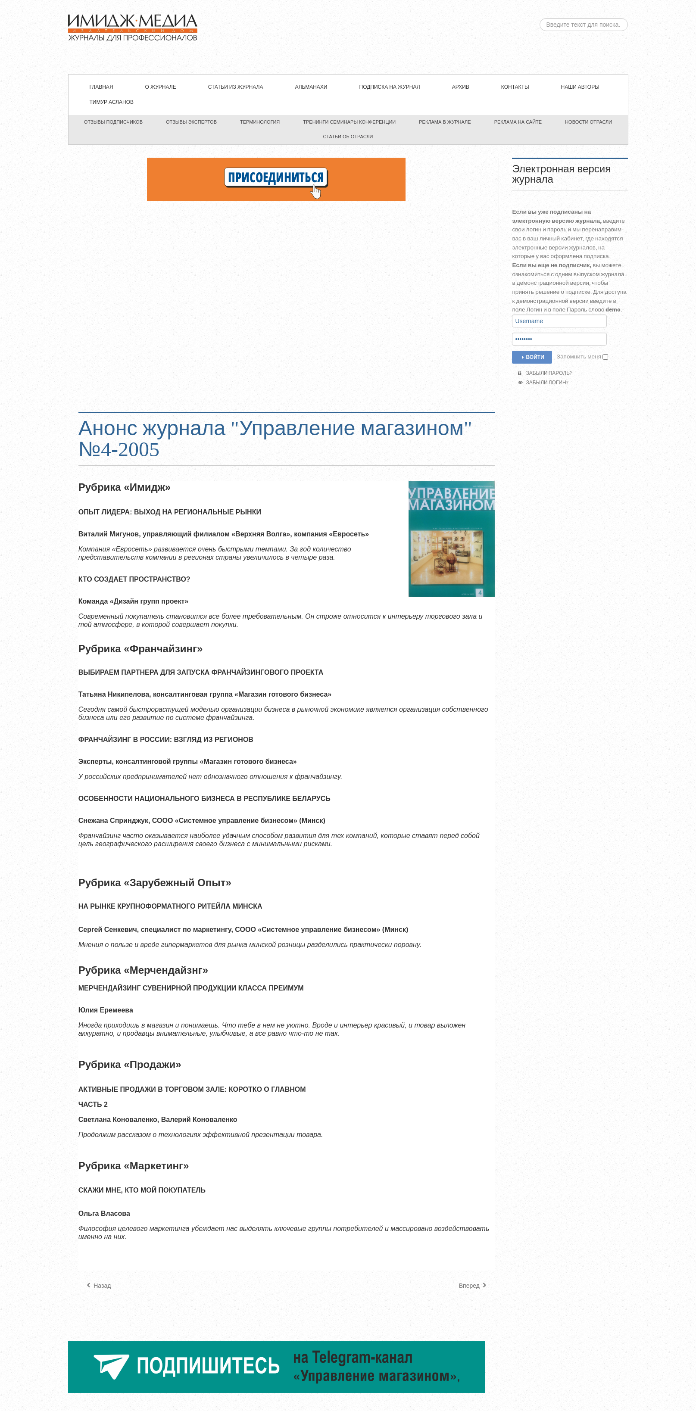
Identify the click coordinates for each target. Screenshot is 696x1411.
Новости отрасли (588, 122)
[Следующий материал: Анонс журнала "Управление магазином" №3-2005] (474, 1286)
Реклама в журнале (445, 122)
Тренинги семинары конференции (349, 122)
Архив (460, 87)
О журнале (160, 87)
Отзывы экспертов (191, 122)
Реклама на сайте (518, 122)
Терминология (260, 122)
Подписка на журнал (389, 87)
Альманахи (311, 87)
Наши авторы (580, 87)
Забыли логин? (543, 383)
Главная (101, 87)
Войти (532, 357)
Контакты (515, 87)
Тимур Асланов (112, 102)
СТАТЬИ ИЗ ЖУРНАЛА (235, 87)
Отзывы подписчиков (113, 122)
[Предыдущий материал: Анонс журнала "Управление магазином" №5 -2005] (98, 1286)
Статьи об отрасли (348, 136)
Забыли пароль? (545, 373)
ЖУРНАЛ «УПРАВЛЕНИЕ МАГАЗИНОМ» (348, 37)
